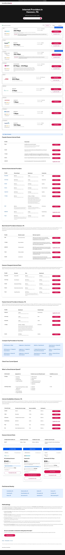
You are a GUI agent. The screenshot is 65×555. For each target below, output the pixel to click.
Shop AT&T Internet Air (32, 474)
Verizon (5, 187)
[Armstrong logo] (7, 100)
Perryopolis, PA (40, 493)
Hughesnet (6, 191)
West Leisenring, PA (54, 495)
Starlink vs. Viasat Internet (39, 345)
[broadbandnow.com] (7, 3)
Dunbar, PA (39, 491)
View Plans (56, 31)
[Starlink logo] (7, 54)
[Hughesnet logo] (7, 123)
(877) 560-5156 (56, 80)
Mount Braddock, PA (25, 493)
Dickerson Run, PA (24, 491)
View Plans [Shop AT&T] (56, 206)
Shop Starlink (52, 471)
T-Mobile (5, 195)
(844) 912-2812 (56, 45)
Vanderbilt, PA (39, 495)
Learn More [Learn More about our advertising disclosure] (44, 0)
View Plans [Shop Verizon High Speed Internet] (56, 428)
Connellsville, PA (10, 491)
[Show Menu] (62, 3)
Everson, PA (53, 491)
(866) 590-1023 (56, 34)
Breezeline (6, 175)
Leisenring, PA (9, 493)
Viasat (5, 215)
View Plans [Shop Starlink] (56, 150)
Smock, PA (9, 495)
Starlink (5, 183)
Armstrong (6, 179)
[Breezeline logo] (7, 111)
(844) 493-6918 (56, 57)
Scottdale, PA (53, 493)
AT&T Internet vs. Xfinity (8, 345)
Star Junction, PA (24, 495)
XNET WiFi (6, 211)
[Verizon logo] (6, 79)
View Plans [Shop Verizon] (56, 188)
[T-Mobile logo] (7, 66)
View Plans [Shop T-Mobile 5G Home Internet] (56, 417)
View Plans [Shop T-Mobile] (56, 154)
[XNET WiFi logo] (6, 91)
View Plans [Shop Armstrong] (56, 280)
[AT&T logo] (7, 31)
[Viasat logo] (7, 43)
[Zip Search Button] (40, 18)
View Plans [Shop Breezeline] (56, 320)
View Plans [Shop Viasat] (56, 144)
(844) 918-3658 (56, 68)
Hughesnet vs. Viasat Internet (24, 345)
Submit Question (9, 535)
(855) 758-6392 (56, 91)
